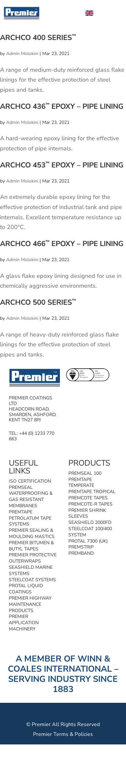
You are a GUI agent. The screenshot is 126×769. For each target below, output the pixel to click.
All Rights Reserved (76, 724)
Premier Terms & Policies (63, 734)
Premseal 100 (84, 473)
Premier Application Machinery (24, 622)
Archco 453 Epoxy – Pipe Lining (61, 165)
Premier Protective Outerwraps (33, 558)
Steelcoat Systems (32, 580)
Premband (81, 553)
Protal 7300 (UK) (88, 541)
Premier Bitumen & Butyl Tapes (31, 546)
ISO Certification (30, 481)
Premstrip (81, 547)
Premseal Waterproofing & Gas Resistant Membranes (31, 496)
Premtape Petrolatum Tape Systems (30, 518)
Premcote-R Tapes (90, 504)
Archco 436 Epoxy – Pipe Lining (61, 106)
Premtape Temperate (81, 482)
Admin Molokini (22, 53)
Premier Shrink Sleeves (87, 513)
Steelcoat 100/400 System (90, 532)
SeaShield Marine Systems (31, 570)
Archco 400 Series (38, 38)
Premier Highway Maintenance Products (30, 604)
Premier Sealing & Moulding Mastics (32, 533)
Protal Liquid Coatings (26, 589)
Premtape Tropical (92, 492)
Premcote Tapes (88, 498)
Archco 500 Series (38, 302)
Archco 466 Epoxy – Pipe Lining (61, 244)
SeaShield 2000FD (89, 522)
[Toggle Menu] (114, 13)
